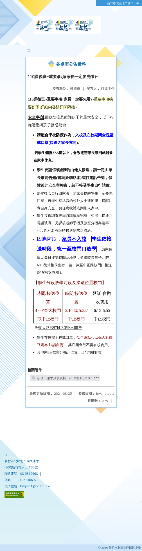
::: (100, 3)
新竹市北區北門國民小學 (123, 3)
